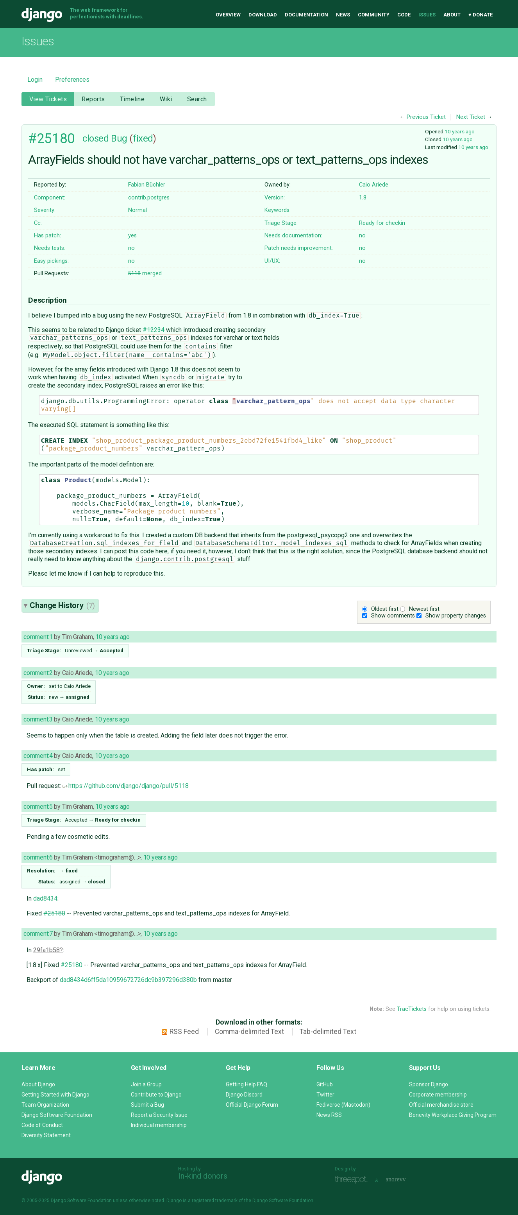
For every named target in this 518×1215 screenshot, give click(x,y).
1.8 (362, 197)
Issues (427, 15)
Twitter (325, 1094)
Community (373, 15)
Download (262, 15)
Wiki (166, 99)
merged (145, 273)
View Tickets (48, 99)
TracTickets (412, 1009)
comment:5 (37, 806)
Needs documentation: (293, 235)
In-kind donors (202, 1176)
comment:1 (37, 637)
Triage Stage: (281, 223)
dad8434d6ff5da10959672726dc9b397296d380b (128, 979)
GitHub (324, 1084)
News (343, 15)
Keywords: (277, 210)
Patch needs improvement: (298, 248)
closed (95, 138)
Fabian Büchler (146, 184)
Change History (62, 605)
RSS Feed (184, 1032)
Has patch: (47, 235)
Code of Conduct (42, 1125)
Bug (119, 138)
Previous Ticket (426, 117)
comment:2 (37, 673)
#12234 (153, 330)
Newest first (424, 609)
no (362, 235)
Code (404, 15)
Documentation (306, 15)
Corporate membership (438, 1094)
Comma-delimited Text (249, 1032)
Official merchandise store (441, 1105)
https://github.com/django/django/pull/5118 (126, 786)
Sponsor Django (428, 1084)
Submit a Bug (147, 1105)
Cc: (38, 223)
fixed (143, 138)
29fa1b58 (46, 950)
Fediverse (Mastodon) (343, 1105)
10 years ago (460, 131)
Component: (49, 197)
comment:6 (37, 857)
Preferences (72, 79)
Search (197, 99)
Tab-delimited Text (328, 1032)
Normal (137, 210)
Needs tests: (49, 248)
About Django (38, 1084)
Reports (93, 99)
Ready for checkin (382, 223)
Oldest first (384, 609)
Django (41, 15)
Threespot (353, 1179)
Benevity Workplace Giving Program (453, 1115)
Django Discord (244, 1094)
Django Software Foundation (56, 1115)
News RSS (329, 1115)
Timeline (132, 99)
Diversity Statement (46, 1135)
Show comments (393, 615)
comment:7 (37, 933)
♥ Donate (480, 15)
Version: (274, 197)
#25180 (51, 138)
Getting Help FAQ (246, 1084)
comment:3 (37, 719)
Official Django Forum (252, 1105)
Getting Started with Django (55, 1094)
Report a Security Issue (159, 1115)
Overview (228, 15)
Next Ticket (470, 117)
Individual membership (159, 1125)
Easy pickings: (51, 261)
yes (132, 235)
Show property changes (455, 615)
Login (35, 79)
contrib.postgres (149, 197)
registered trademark (215, 1200)
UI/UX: (272, 261)
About (452, 15)
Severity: (44, 210)
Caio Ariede (373, 184)
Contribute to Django (156, 1094)
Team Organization (45, 1105)
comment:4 (37, 755)
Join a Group (146, 1084)
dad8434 (45, 898)
